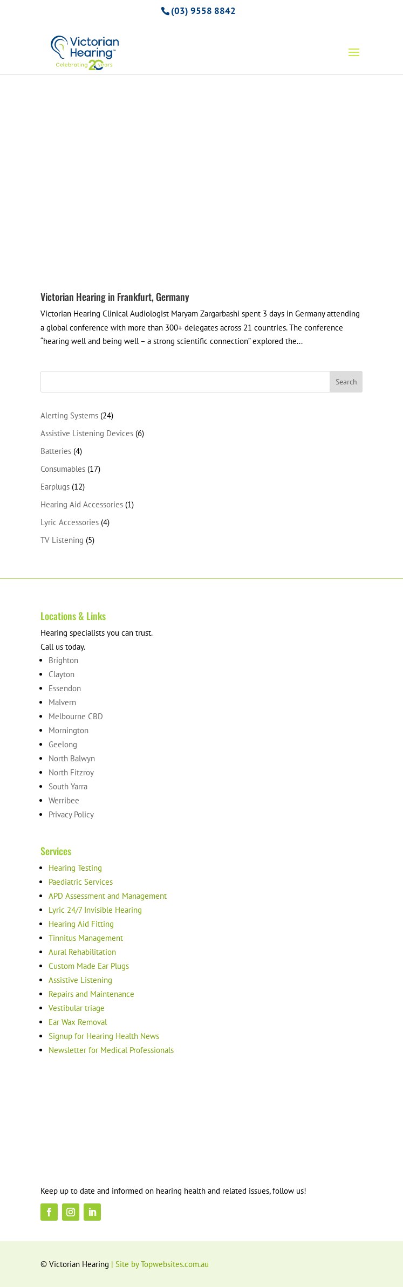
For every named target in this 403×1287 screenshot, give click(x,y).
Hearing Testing (75, 868)
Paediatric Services (81, 882)
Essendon (65, 688)
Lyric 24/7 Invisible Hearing (95, 910)
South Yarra (68, 786)
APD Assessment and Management (108, 896)
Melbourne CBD (76, 716)
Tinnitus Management (86, 938)
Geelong (63, 744)
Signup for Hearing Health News (104, 1036)
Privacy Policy (71, 814)
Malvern (62, 702)
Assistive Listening (80, 980)
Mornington (68, 730)
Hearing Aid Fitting (81, 924)
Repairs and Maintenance (91, 994)
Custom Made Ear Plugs (89, 966)
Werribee (64, 800)
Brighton (63, 660)
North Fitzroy (71, 772)
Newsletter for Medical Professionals (111, 1050)
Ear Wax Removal (78, 1022)
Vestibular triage (77, 1008)
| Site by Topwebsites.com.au (160, 1264)
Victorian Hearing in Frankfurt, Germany (114, 297)
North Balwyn (72, 758)
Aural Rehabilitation (82, 952)
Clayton (61, 674)
